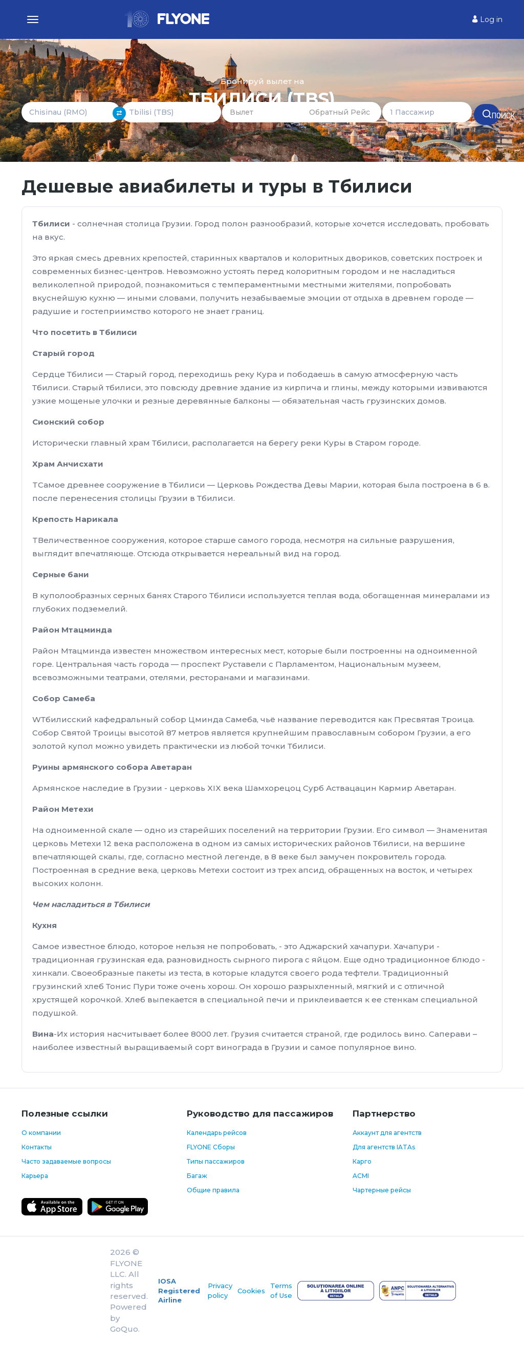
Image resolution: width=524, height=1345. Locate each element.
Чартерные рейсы (382, 1190)
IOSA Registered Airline (179, 1290)
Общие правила (213, 1190)
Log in (487, 19)
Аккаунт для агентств (387, 1133)
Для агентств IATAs (384, 1147)
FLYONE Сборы (211, 1147)
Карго (362, 1161)
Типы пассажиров (216, 1161)
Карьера (34, 1176)
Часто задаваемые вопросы (66, 1161)
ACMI (361, 1176)
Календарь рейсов (217, 1133)
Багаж (197, 1176)
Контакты (36, 1147)
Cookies (251, 1291)
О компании (41, 1133)
